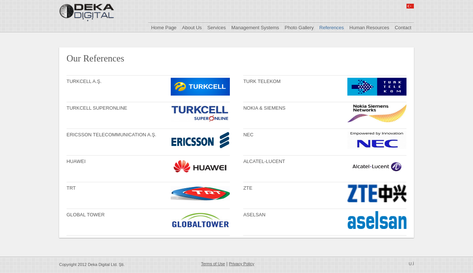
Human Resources (369, 27)
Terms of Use (213, 264)
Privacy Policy (241, 264)
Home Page (164, 27)
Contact (403, 27)
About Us (192, 27)
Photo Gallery (299, 27)
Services (216, 27)
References (331, 27)
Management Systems (255, 27)
